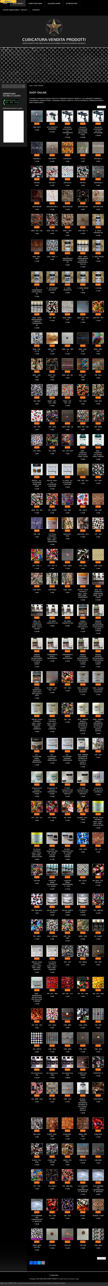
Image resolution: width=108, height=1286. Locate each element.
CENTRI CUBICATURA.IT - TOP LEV (15, 10)
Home (5, 3)
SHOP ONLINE (18, 3)
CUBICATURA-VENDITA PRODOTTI (54, 39)
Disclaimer (72, 1279)
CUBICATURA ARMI (35, 3)
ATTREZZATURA (71, 3)
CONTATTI (36, 10)
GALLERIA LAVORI (54, 3)
